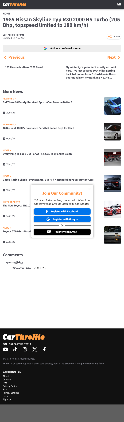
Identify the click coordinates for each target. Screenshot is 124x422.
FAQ (5, 383)
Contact (7, 379)
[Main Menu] (119, 5)
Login (6, 396)
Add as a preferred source (62, 48)
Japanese (9, 124)
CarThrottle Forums (13, 35)
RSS (5, 389)
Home (6, 13)
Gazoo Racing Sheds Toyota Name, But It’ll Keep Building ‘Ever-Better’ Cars (48, 180)
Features (9, 99)
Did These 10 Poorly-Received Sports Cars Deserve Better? (37, 102)
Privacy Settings (11, 393)
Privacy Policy (10, 386)
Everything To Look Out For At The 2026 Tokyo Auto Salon (37, 154)
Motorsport (12, 202)
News (7, 150)
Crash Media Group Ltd (17, 359)
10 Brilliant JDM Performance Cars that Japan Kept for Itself (38, 128)
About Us (7, 376)
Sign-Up (7, 399)
